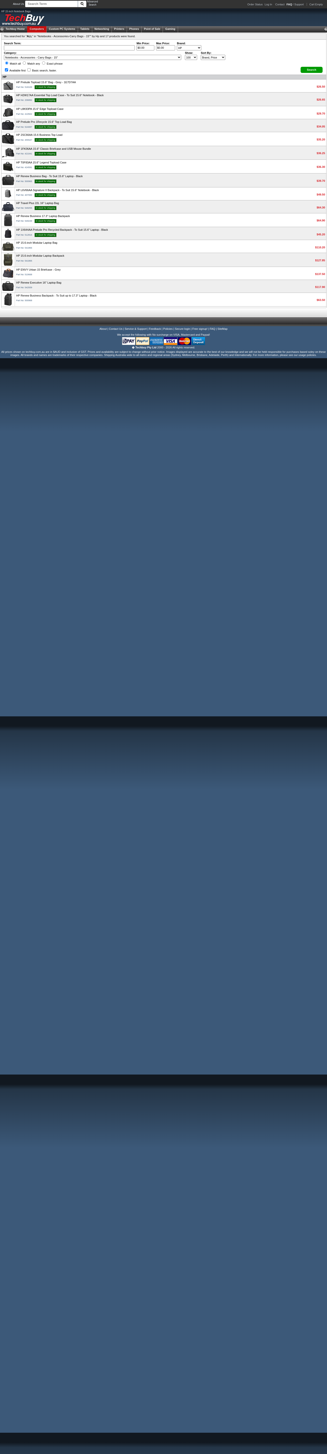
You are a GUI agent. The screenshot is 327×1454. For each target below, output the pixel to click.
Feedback (155, 328)
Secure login (182, 328)
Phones (134, 28)
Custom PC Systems (62, 28)
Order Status (255, 4)
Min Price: (142, 43)
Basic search (42, 70)
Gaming (170, 28)
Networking (101, 28)
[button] (312, 70)
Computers (37, 28)
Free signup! (199, 328)
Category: (10, 52)
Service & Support (136, 328)
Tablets (85, 28)
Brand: (181, 43)
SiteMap (222, 328)
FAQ (212, 328)
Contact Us (115, 328)
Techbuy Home (15, 28)
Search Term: (12, 43)
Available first (15, 70)
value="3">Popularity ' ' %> (213, 57)
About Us (18, 3)
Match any (31, 63)
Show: (189, 52)
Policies (168, 328)
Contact (280, 4)
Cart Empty (316, 4)
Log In (268, 4)
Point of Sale (152, 28)
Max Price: (163, 43)
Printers (119, 28)
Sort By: (206, 52)
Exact (52, 63)
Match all (13, 63)
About (103, 328)
